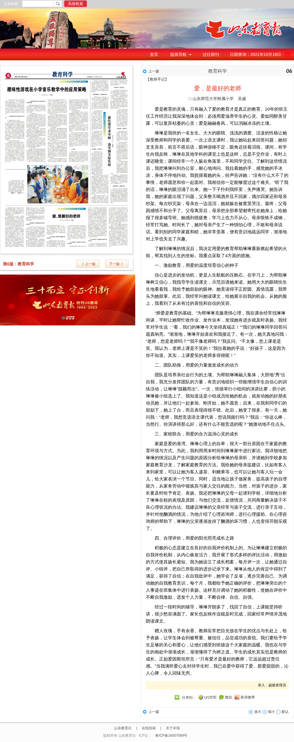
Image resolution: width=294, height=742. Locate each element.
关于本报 (173, 728)
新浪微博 (247, 697)
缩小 (268, 712)
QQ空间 (210, 697)
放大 (254, 712)
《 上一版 (87, 264)
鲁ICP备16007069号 (171, 735)
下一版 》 (116, 264)
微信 (228, 697)
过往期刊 (211, 54)
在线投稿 (149, 728)
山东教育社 (123, 728)
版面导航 (178, 54)
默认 (282, 712)
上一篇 (153, 71)
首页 (154, 54)
